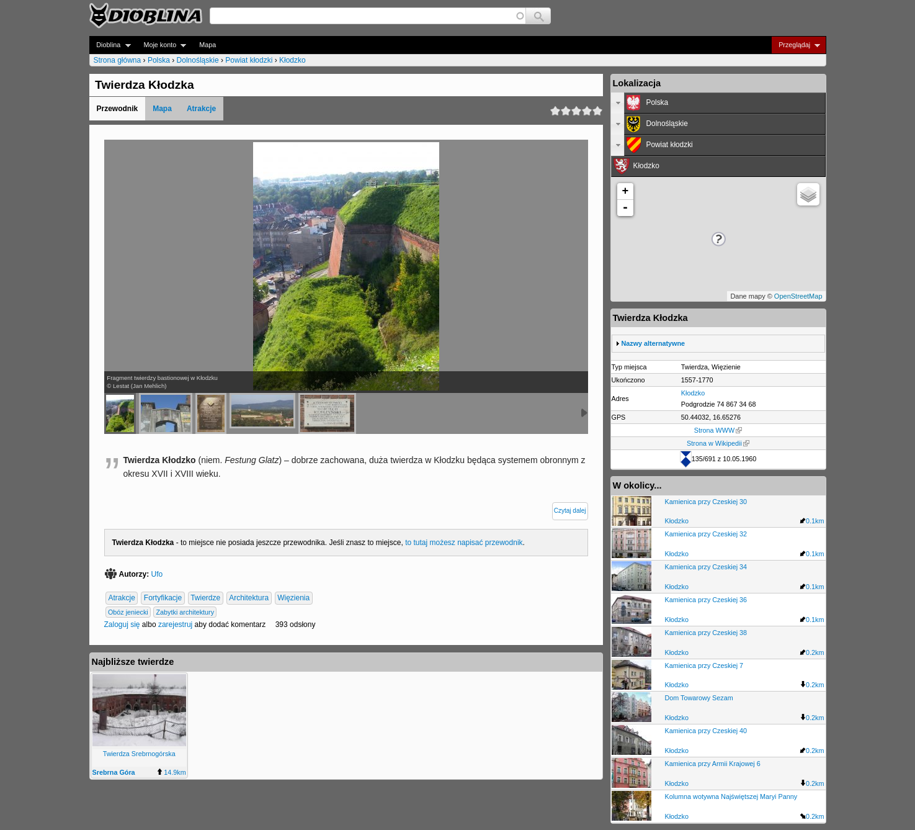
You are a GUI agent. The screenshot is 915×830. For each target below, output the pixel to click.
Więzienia (293, 598)
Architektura (249, 598)
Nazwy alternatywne (653, 343)
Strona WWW (718, 430)
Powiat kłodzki (248, 60)
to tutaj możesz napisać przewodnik (463, 542)
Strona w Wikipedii (718, 443)
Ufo (157, 574)
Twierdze (205, 598)
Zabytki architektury (185, 612)
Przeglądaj (795, 45)
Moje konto (161, 45)
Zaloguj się (122, 624)
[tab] (718, 103)
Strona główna (117, 60)
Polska (159, 60)
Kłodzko (292, 60)
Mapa (207, 44)
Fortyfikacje (163, 598)
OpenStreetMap (798, 296)
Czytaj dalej (570, 510)
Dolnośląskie (198, 60)
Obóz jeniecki (128, 612)
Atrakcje (201, 108)
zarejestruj (175, 624)
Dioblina (110, 45)
